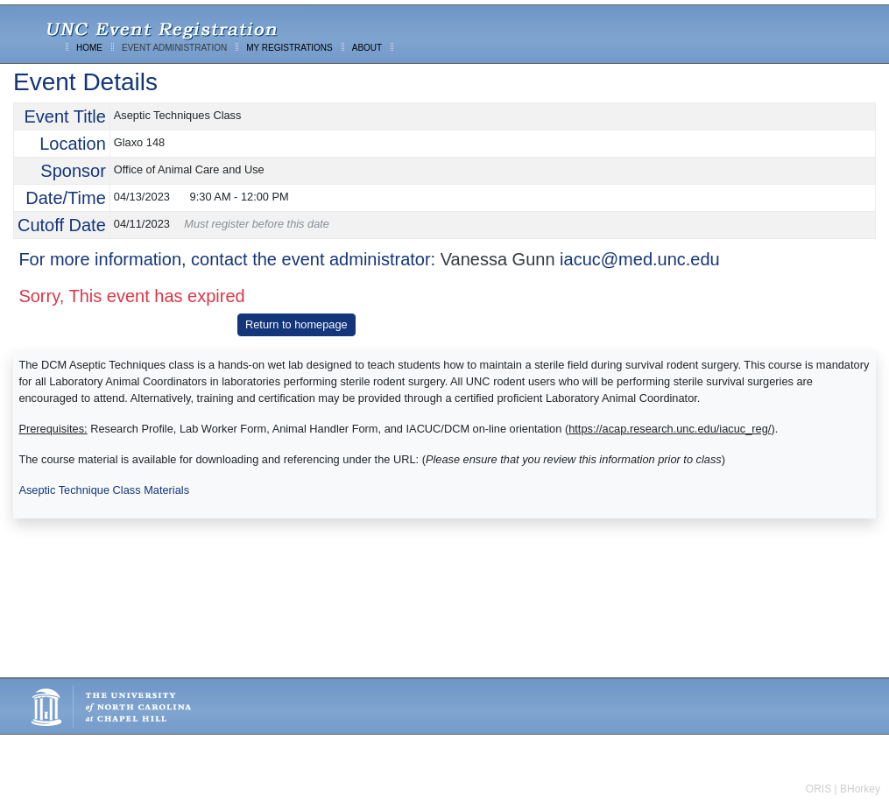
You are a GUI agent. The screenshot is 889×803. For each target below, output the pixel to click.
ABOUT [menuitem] (367, 48)
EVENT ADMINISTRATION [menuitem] (174, 48)
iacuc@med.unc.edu (640, 259)
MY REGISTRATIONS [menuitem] (289, 48)
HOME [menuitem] (89, 48)
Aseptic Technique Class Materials (103, 490)
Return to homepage (296, 324)
